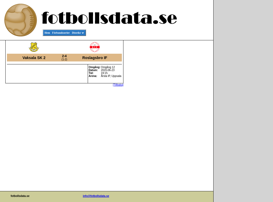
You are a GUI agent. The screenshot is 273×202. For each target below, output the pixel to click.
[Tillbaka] (118, 84)
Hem (47, 32)
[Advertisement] (189, 122)
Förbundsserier (61, 32)
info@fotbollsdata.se (96, 196)
